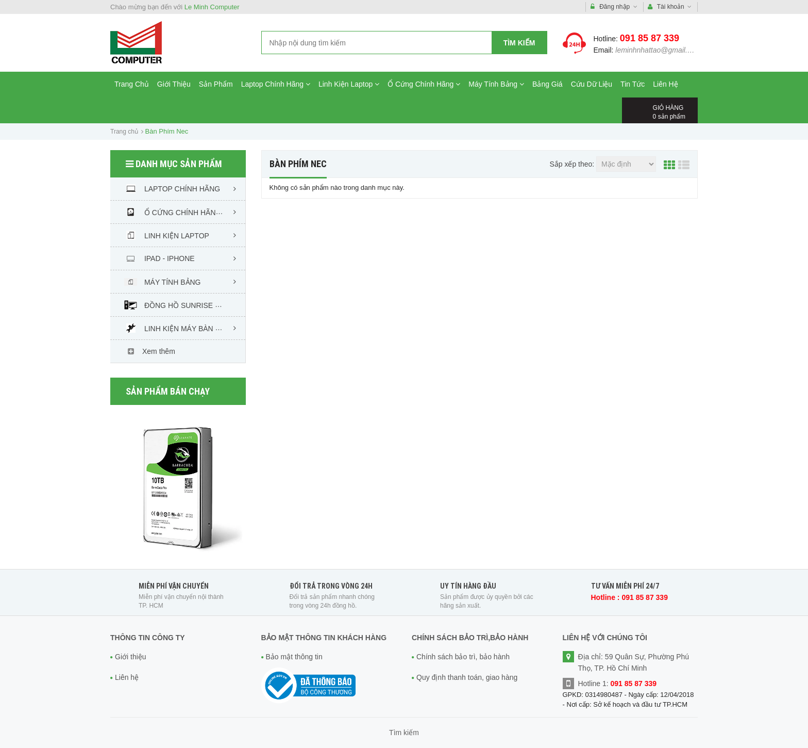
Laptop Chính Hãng (275, 84)
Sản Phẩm (216, 84)
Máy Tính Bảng (496, 84)
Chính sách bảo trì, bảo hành (463, 657)
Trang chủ (124, 131)
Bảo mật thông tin (294, 657)
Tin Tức (632, 84)
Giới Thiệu (174, 84)
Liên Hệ (665, 84)
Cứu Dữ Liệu (591, 84)
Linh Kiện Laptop (348, 84)
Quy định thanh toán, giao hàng (466, 677)
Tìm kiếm (519, 43)
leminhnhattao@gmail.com (658, 50)
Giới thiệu (130, 657)
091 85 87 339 (649, 38)
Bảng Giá (547, 84)
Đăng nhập (614, 7)
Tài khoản (670, 7)
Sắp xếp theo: (571, 164)
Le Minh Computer (212, 7)
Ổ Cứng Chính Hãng (424, 84)
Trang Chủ (131, 84)
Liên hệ (127, 677)
